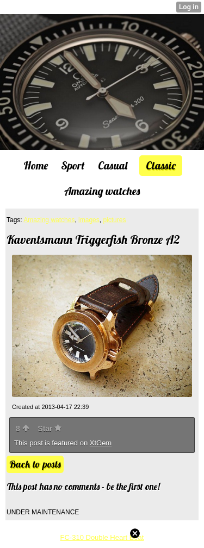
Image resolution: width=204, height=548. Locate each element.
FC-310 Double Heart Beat (102, 537)
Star (49, 428)
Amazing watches (49, 220)
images (89, 220)
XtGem (101, 443)
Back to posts (35, 464)
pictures (114, 220)
